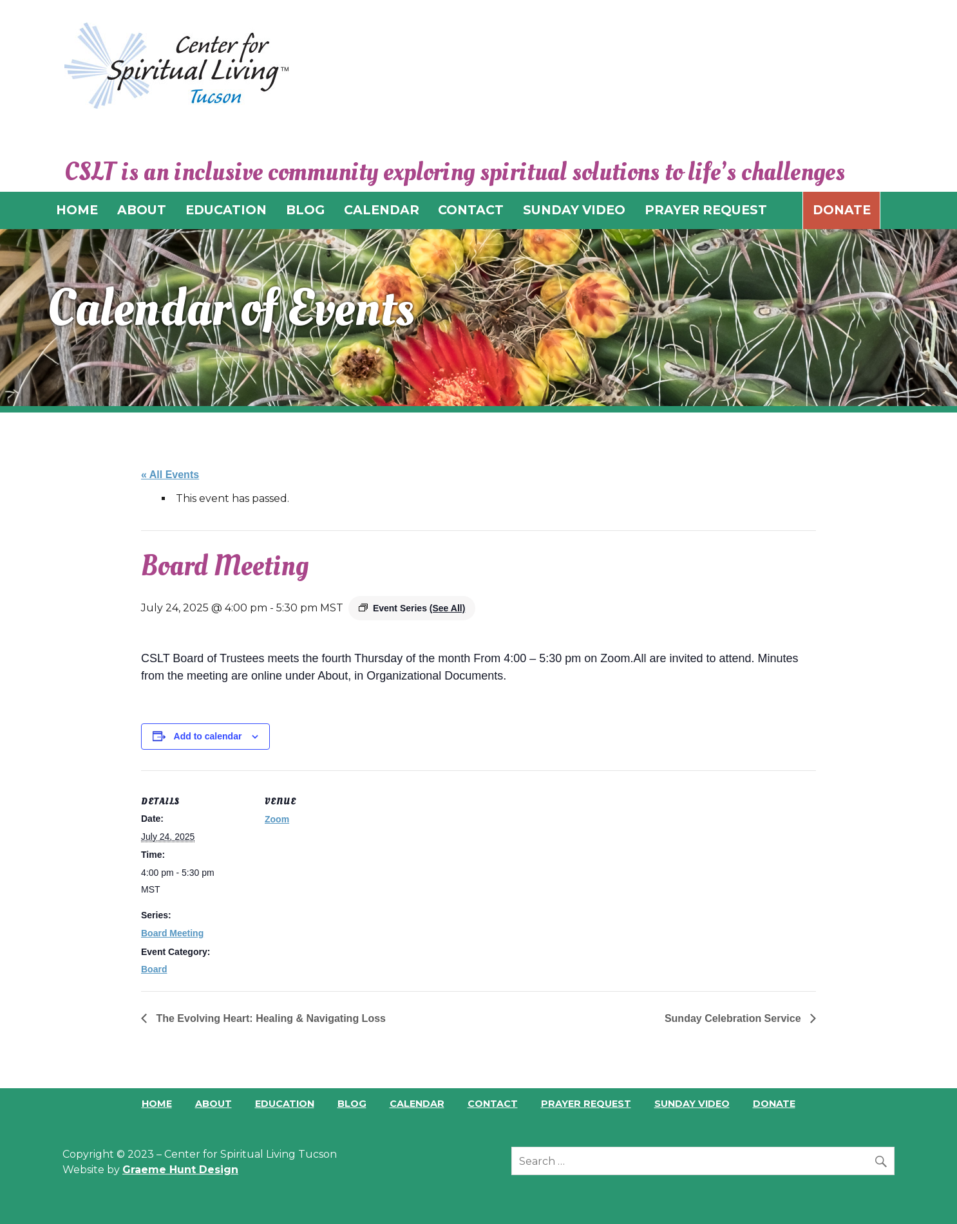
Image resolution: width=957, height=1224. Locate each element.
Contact (493, 1103)
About (213, 1103)
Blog (351, 1103)
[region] (478, 317)
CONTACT (471, 210)
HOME (77, 210)
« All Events (170, 474)
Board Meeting (172, 933)
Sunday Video (692, 1103)
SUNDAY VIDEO (574, 210)
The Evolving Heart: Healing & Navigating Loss (269, 1018)
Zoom (277, 819)
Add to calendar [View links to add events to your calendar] (208, 736)
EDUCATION (226, 210)
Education (284, 1103)
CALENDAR (381, 210)
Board (154, 969)
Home (157, 1103)
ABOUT (141, 210)
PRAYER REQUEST (706, 210)
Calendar (417, 1103)
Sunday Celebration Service (734, 1018)
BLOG (305, 210)
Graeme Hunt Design (180, 1170)
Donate (842, 210)
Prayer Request (586, 1103)
